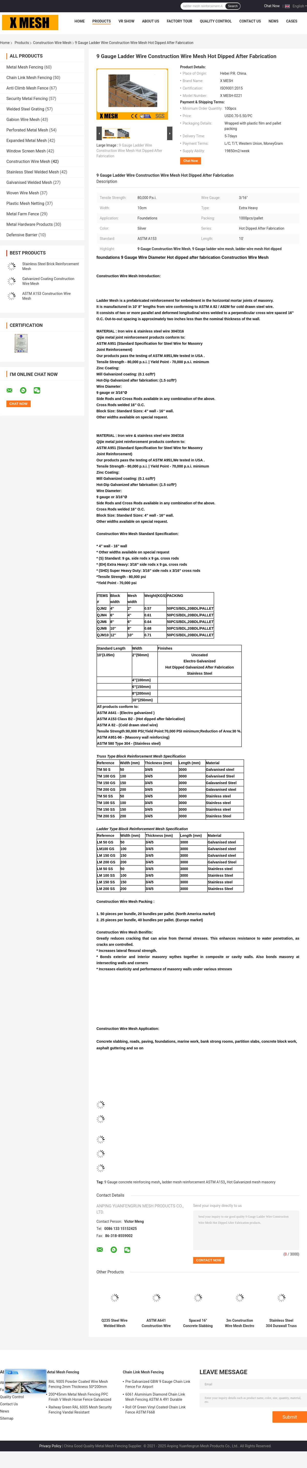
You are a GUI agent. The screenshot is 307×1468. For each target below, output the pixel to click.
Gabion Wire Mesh (23, 119)
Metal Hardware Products (29, 224)
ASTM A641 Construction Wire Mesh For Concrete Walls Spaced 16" (156, 1323)
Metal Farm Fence (22, 214)
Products (101, 21)
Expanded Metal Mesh (26, 140)
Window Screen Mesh (26, 151)
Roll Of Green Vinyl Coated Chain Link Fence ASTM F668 (155, 1409)
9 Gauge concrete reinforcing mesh (132, 1182)
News (274, 21)
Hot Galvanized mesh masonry (251, 1182)
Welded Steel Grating (25, 109)
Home (79, 21)
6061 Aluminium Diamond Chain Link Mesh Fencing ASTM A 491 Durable (155, 1397)
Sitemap (6, 1418)
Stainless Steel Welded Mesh (32, 172)
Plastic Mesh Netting (25, 203)
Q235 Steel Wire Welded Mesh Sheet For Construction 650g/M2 (114, 1323)
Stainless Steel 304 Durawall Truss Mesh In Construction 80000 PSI (281, 1323)
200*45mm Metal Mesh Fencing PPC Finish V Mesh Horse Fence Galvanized (80, 1397)
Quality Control (216, 21)
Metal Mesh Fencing (24, 67)
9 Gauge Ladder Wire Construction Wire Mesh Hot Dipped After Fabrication (129, 150)
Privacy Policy (50, 1446)
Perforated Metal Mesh (27, 130)
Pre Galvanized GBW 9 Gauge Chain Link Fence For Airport (157, 1384)
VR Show (126, 21)
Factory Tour (179, 21)
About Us (150, 21)
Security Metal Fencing (27, 98)
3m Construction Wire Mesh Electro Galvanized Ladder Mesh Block (239, 1323)
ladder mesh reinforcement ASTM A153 (193, 1182)
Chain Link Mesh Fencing (29, 77)
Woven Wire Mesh (22, 193)
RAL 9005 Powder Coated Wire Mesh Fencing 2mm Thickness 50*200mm (78, 1384)
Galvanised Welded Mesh (29, 182)
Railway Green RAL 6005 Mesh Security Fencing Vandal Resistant (80, 1409)
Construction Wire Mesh (52, 43)
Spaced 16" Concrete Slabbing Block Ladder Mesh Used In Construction (197, 1323)
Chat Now (272, 6)
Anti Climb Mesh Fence (27, 88)
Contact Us (250, 21)
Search (233, 6)
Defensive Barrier (21, 234)
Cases (291, 21)
